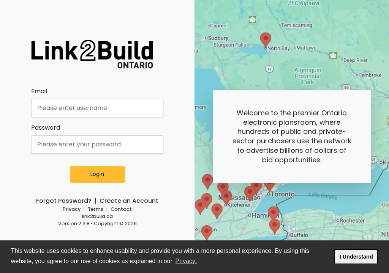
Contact (121, 209)
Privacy (72, 209)
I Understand (359, 256)
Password (45, 127)
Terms (95, 209)
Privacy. (186, 260)
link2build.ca (97, 216)
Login (106, 174)
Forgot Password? (64, 200)
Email (39, 91)
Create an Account (129, 200)
